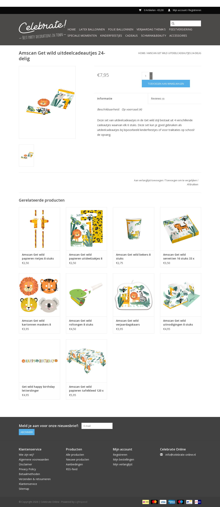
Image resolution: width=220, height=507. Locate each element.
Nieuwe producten (77, 459)
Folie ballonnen (120, 29)
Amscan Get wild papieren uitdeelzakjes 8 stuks (85, 256)
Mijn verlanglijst (123, 464)
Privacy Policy (27, 469)
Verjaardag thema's (151, 29)
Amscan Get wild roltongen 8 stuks (81, 322)
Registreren (120, 454)
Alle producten (75, 454)
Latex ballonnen (92, 29)
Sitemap (24, 489)
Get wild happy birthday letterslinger (38, 388)
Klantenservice (28, 484)
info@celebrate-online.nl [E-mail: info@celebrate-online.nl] (180, 454)
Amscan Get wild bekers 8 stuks (133, 256)
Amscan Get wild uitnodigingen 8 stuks (178, 322)
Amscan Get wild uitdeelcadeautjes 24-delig (174, 53)
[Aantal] (146, 76)
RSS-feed (71, 469)
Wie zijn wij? (26, 454)
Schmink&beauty (153, 35)
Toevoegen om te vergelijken (181, 180)
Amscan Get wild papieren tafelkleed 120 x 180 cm (86, 389)
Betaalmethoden (29, 474)
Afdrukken (192, 184)
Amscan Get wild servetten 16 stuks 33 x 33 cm (178, 256)
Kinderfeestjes (111, 35)
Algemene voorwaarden (34, 459)
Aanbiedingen (74, 464)
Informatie (104, 98)
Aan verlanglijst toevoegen (149, 180)
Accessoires (178, 35)
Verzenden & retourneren (35, 479)
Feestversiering (180, 29)
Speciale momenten (82, 35)
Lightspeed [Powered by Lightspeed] (81, 502)
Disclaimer (25, 464)
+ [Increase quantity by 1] (151, 74)
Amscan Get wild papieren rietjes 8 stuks (38, 256)
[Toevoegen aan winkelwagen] (166, 83)
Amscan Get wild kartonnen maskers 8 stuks (36, 323)
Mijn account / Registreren (184, 10)
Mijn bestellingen (123, 459)
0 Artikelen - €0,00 (151, 10)
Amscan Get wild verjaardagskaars (128, 322)
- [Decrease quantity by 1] (151, 77)
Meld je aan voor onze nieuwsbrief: (49, 426)
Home (72, 29)
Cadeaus (131, 35)
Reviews (157, 98)
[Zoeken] (185, 23)
